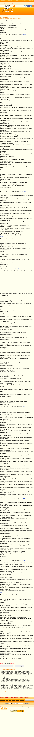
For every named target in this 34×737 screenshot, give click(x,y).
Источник (24, 169)
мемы (13, 700)
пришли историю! (29, 700)
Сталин (1, 189)
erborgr (24, 498)
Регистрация (31, 2)
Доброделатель (29, 169)
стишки (22, 700)
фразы (17, 700)
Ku (23, 238)
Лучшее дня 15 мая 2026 (5, 2)
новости (24, 705)
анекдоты (8, 700)
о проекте (15, 705)
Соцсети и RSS (16, 3)
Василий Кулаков (18, 268)
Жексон (24, 34)
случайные (26, 697)
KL (22, 658)
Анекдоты (3, 0)
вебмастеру (19, 705)
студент (2, 236)
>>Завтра (12, 663)
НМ (22, 627)
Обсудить (14, 169)
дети (1, 558)
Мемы (17, 0)
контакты (10, 705)
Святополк (24, 191)
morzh (24, 406)
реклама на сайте (4, 705)
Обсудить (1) (14, 238)
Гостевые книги (23, 3)
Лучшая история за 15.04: (8, 669)
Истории (10, 0)
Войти (26, 2)
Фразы (23, 0)
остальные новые (9, 697)
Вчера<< (2, 663)
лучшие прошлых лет (18, 697)
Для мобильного (15, 2)
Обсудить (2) (14, 34)
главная (2, 700)
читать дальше (5, 691)
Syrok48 (23, 560)
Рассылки (10, 3)
